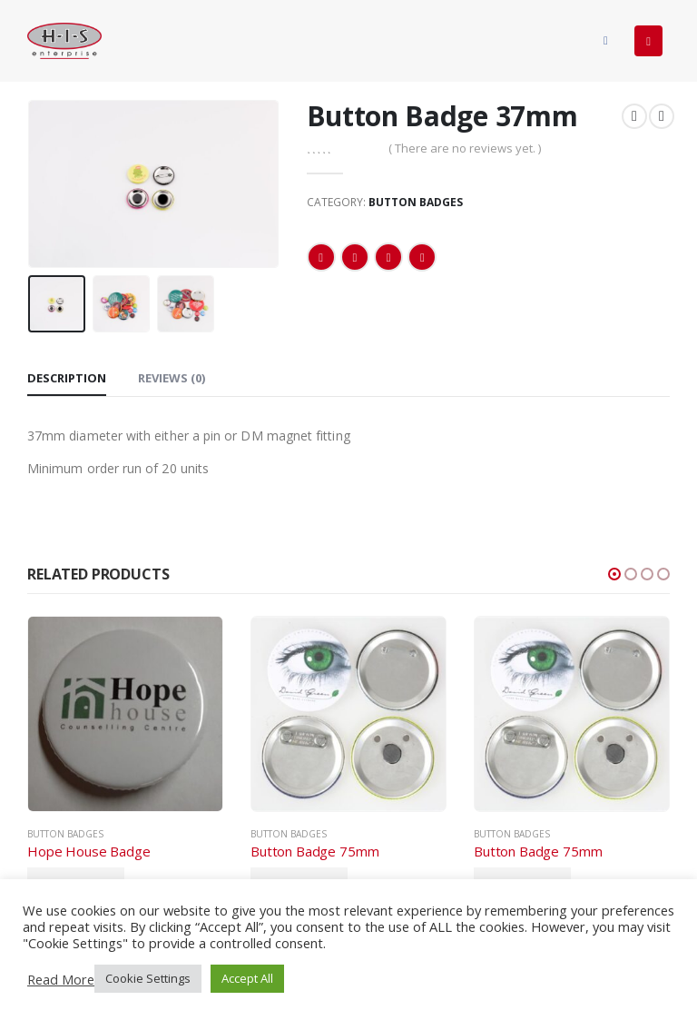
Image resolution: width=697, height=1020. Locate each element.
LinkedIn (388, 257)
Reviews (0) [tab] (171, 378)
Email (422, 257)
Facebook (321, 257)
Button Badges (415, 202)
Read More (60, 979)
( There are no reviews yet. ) (464, 148)
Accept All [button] (247, 978)
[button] (614, 574)
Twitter (354, 257)
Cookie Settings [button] (148, 978)
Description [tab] (66, 378)
